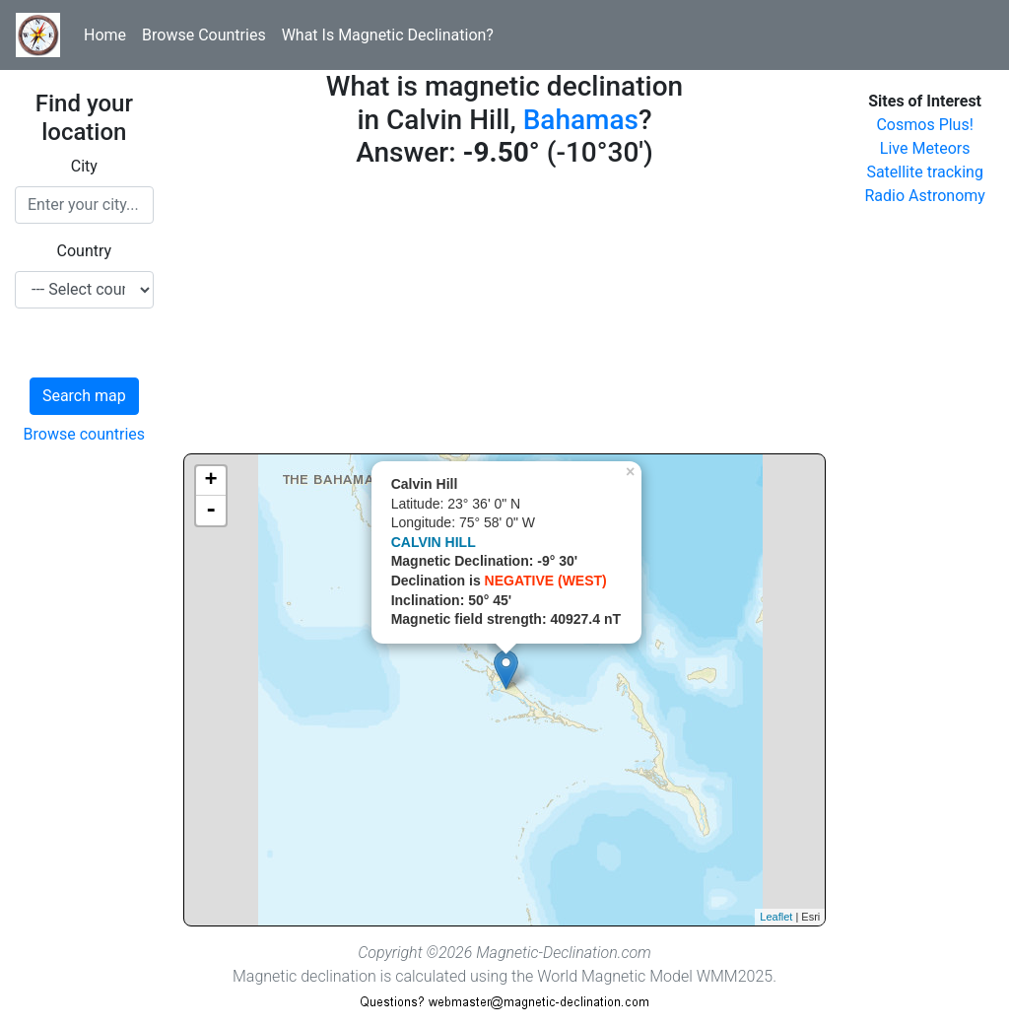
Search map (84, 395)
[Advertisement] (505, 315)
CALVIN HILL (433, 542)
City (84, 166)
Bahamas (581, 119)
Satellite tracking (924, 172)
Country (84, 250)
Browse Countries (204, 35)
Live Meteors (925, 148)
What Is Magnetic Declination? (388, 35)
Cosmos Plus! (924, 124)
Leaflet (776, 917)
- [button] (211, 510)
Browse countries (85, 434)
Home (105, 35)
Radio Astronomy (924, 195)
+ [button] (211, 481)
